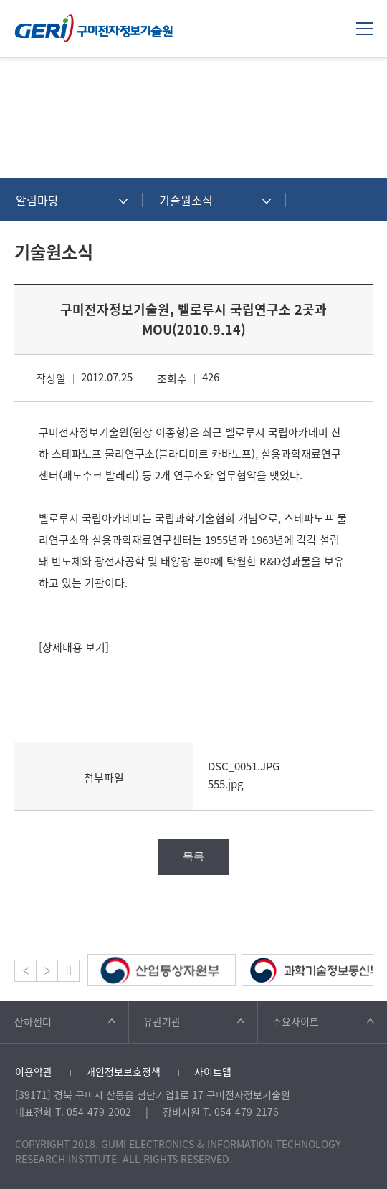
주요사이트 (295, 1021)
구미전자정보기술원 (93, 28)
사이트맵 (212, 1071)
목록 (193, 856)
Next (47, 971)
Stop (68, 971)
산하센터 (33, 1021)
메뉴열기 (364, 28)
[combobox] (71, 199)
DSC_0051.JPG (244, 766)
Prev (25, 971)
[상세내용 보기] (74, 647)
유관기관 (162, 1021)
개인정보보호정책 (123, 1071)
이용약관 (33, 1071)
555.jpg (225, 784)
